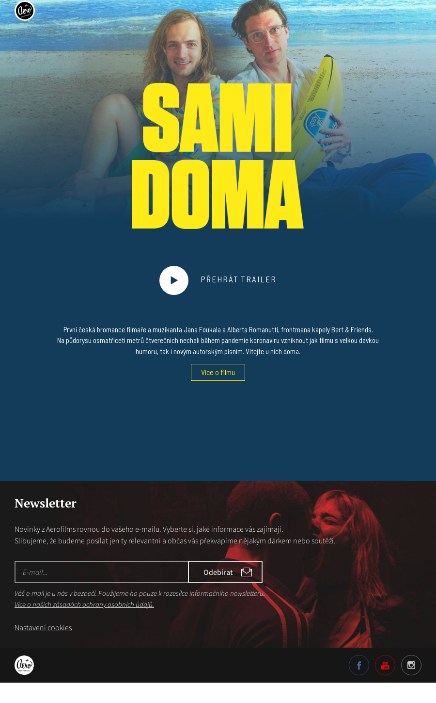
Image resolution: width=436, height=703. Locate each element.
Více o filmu (218, 392)
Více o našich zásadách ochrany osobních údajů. (84, 624)
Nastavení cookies (43, 648)
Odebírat (218, 592)
